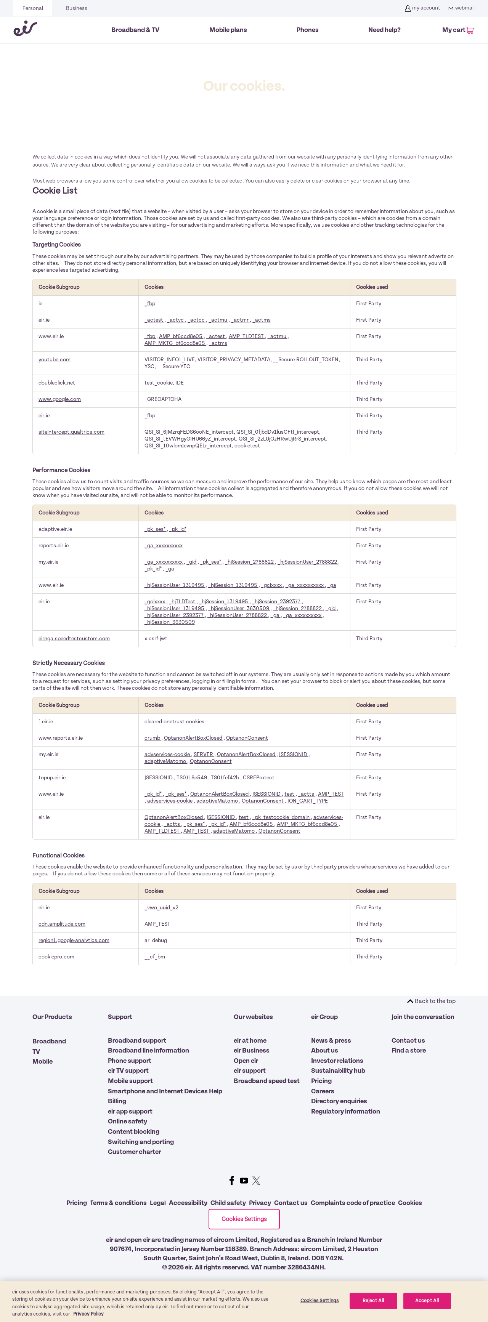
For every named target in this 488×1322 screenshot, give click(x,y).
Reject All (373, 1309)
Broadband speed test (267, 1081)
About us (324, 1050)
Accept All (427, 1309)
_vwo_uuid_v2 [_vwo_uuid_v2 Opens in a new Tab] (161, 907)
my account (421, 8)
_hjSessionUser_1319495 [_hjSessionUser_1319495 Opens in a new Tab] (174, 585)
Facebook (231, 1180)
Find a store (409, 1050)
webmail (460, 8)
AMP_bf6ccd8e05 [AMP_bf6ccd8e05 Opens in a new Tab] (181, 336)
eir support (250, 1070)
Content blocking (133, 1131)
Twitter (256, 1180)
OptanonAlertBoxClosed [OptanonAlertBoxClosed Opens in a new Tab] (193, 738)
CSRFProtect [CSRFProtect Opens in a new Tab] (258, 777)
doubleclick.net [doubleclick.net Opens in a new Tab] (57, 383)
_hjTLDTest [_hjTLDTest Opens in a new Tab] (182, 601)
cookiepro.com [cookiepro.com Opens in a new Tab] (56, 957)
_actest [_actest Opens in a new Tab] (154, 320)
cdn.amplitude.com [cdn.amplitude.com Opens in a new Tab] (62, 924)
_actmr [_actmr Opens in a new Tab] (240, 320)
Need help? (384, 30)
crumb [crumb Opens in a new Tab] (152, 738)
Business (76, 8)
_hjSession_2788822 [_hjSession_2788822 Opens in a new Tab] (250, 562)
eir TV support (128, 1070)
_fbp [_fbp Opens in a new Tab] (149, 303)
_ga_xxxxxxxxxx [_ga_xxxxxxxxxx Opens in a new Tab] (163, 545)
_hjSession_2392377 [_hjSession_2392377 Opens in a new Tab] (277, 601)
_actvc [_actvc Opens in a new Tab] (176, 320)
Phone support (129, 1061)
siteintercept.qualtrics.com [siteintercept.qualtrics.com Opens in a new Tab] (71, 432)
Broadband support (137, 1040)
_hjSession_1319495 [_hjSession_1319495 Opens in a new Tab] (233, 585)
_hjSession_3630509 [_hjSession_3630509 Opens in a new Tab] (169, 622)
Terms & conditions (118, 1203)
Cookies (410, 1203)
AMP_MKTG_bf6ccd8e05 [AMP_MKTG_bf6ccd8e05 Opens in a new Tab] (175, 343)
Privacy (260, 1203)
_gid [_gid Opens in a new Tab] (191, 562)
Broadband (49, 1041)
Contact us (408, 1040)
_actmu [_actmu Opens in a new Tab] (218, 320)
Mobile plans (228, 30)
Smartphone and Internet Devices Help (165, 1091)
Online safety (127, 1121)
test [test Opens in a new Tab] (289, 794)
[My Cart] (457, 31)
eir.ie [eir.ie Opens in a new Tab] (44, 415)
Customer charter (134, 1152)
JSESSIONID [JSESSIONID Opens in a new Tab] (293, 754)
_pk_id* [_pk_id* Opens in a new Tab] (177, 529)
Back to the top (435, 1001)
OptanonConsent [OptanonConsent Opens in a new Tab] (247, 738)
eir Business (252, 1050)
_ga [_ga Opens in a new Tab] (169, 569)
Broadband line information (148, 1050)
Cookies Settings (244, 1219)
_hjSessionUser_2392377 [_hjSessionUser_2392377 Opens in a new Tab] (174, 615)
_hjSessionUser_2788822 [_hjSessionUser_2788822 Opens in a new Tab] (308, 562)
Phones (308, 30)
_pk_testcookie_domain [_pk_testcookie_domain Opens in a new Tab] (281, 817)
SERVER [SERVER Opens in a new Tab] (204, 754)
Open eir (246, 1061)
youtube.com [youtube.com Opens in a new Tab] (55, 359)
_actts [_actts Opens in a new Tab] (306, 794)
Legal (158, 1203)
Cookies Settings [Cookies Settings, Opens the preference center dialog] (319, 1309)
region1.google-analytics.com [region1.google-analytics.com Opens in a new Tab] (74, 940)
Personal (32, 8)
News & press (331, 1040)
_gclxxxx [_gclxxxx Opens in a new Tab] (272, 585)
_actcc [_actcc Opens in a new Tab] (197, 320)
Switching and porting (141, 1142)
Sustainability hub (338, 1070)
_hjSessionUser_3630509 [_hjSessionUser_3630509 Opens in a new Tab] (239, 608)
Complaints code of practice (353, 1203)
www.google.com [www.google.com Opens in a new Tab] (60, 399)
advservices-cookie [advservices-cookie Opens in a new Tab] (167, 754)
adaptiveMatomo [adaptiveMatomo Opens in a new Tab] (165, 761)
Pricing (321, 1081)
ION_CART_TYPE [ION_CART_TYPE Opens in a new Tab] (307, 801)
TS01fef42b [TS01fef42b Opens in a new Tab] (225, 777)
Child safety (228, 1203)
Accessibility (188, 1203)
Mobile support (130, 1081)
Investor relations (337, 1061)
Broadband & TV (135, 30)
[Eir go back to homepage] (25, 30)
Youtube (244, 1180)
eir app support (130, 1111)
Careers (322, 1091)
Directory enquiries (339, 1101)
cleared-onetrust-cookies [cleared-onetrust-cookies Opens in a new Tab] (174, 721)
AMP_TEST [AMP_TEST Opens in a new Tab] (331, 794)
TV (36, 1051)
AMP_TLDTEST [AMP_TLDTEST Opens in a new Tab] (247, 336)
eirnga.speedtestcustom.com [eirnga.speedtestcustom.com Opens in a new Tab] (74, 638)
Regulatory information (345, 1111)
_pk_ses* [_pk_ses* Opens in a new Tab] (155, 529)
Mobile (42, 1061)
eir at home (250, 1040)
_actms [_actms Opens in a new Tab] (261, 320)
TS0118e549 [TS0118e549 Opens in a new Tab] (192, 777)
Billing (117, 1101)
